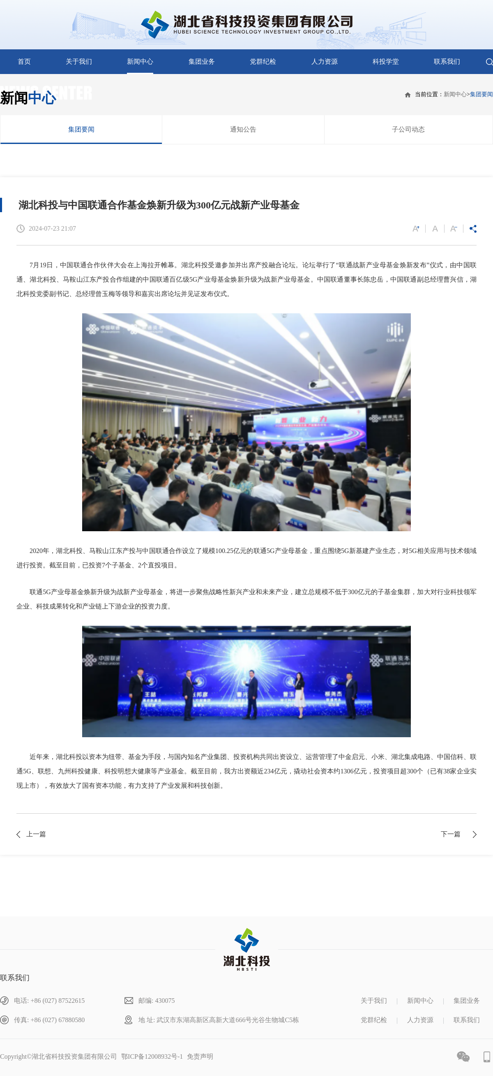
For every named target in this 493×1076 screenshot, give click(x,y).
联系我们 (447, 61)
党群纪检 (263, 61)
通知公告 (243, 129)
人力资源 (324, 61)
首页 (24, 61)
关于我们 (79, 61)
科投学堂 (386, 61)
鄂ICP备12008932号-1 (152, 1056)
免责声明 (200, 1056)
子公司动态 (408, 129)
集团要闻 (481, 94)
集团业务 (202, 61)
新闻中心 (140, 61)
